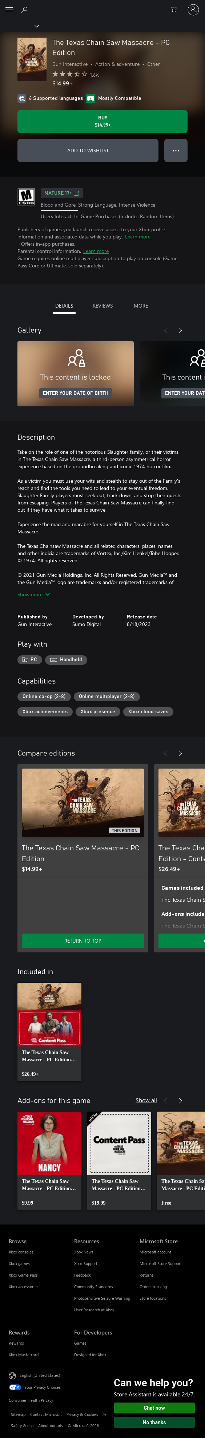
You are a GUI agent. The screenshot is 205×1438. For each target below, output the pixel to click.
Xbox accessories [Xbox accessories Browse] (24, 1286)
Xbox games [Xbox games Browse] (19, 1263)
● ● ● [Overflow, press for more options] (176, 150)
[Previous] (165, 330)
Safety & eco (22, 1425)
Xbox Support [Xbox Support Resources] (85, 1263)
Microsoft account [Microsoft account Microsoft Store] (155, 1251)
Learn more (137, 236)
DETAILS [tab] (64, 305)
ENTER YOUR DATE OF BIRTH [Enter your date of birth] (76, 393)
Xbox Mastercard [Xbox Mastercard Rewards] (24, 1354)
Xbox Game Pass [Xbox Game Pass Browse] (23, 1275)
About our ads (50, 1425)
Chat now (154, 1408)
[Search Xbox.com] (25, 9)
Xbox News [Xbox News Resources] (83, 1251)
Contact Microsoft (46, 1414)
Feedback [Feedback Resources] (82, 1275)
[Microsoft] (102, 5)
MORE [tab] (141, 305)
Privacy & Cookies (82, 1414)
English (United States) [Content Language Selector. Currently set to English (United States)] (40, 1375)
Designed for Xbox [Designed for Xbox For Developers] (90, 1354)
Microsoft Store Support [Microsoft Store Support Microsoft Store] (161, 1263)
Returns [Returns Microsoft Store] (146, 1275)
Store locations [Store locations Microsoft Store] (153, 1298)
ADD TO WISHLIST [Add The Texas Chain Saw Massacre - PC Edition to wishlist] (88, 150)
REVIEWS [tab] (103, 305)
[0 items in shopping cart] (176, 9)
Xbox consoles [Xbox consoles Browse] (21, 1251)
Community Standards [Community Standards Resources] (93, 1286)
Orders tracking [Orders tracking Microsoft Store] (153, 1286)
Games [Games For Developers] (80, 1343)
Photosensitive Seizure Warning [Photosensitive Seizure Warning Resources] (102, 1298)
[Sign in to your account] (193, 9)
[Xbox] (19, 26)
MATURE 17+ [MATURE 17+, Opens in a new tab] (61, 193)
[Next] (180, 330)
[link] (49, 1032)
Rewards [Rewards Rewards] (16, 1343)
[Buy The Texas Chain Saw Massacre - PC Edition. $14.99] (102, 121)
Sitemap (18, 1414)
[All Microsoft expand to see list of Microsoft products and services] (9, 9)
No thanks (154, 1422)
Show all (146, 1100)
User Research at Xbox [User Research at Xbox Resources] (94, 1309)
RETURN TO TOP (82, 940)
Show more (33, 594)
